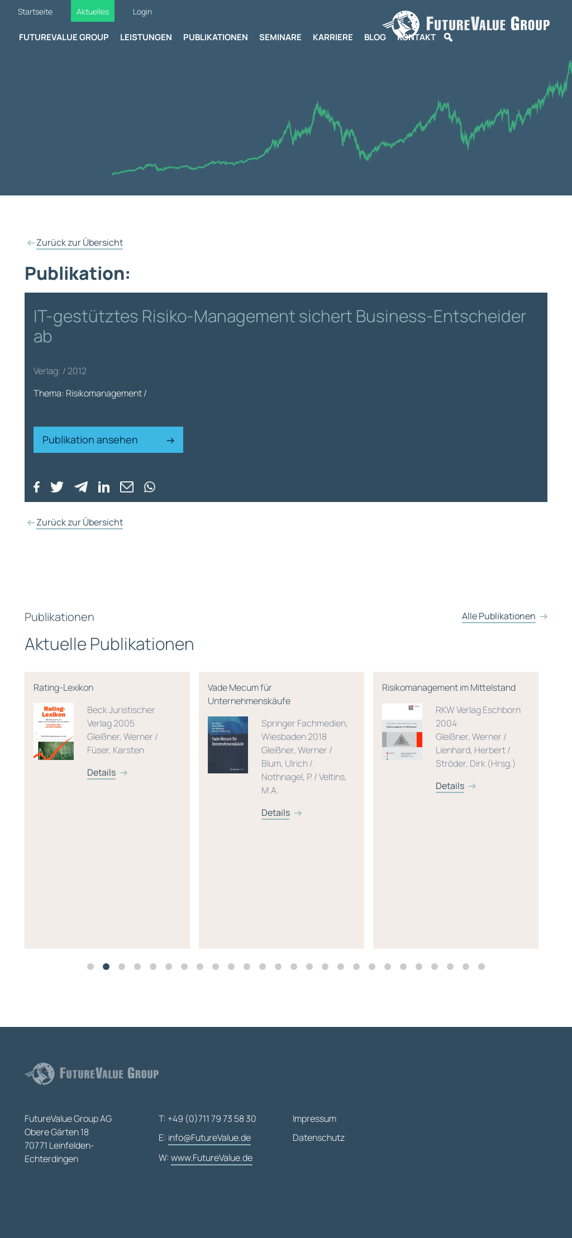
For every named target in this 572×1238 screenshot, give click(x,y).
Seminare (280, 37)
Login (142, 11)
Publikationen (215, 37)
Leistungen (146, 37)
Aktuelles (93, 11)
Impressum (314, 1118)
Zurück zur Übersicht (79, 242)
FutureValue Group (64, 37)
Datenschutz (319, 1137)
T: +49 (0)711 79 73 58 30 (207, 1118)
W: (205, 1158)
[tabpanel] (122, 829)
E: (205, 1138)
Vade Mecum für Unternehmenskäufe (291, 770)
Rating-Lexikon (117, 750)
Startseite (35, 11)
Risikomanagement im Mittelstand (465, 756)
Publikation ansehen (108, 439)
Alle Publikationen (499, 655)
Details (111, 792)
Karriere (333, 37)
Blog (375, 37)
